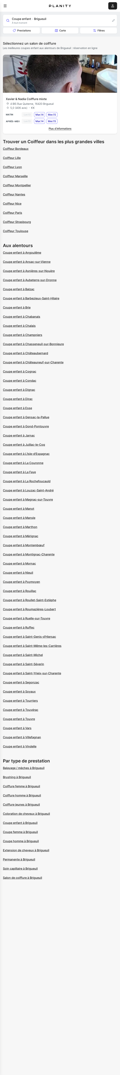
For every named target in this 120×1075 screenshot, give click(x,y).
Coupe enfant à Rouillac (19, 591)
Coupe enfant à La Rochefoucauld (26, 481)
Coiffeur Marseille (15, 176)
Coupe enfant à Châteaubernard (25, 353)
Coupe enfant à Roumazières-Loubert (29, 609)
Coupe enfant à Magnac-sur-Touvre (28, 499)
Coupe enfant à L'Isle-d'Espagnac (26, 454)
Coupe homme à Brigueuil (21, 841)
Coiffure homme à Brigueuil (22, 795)
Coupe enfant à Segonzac (21, 682)
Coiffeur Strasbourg (17, 222)
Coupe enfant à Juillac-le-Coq (24, 444)
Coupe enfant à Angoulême (22, 252)
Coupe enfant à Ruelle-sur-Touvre (26, 618)
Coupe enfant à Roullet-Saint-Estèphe (29, 600)
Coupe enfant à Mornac (19, 563)
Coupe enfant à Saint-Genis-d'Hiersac (29, 636)
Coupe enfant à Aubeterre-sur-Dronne (30, 280)
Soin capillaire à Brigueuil (20, 868)
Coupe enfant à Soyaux (19, 691)
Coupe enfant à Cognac (19, 371)
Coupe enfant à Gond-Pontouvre (26, 426)
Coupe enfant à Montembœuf (23, 545)
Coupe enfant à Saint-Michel (23, 655)
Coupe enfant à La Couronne (23, 463)
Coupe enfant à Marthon (20, 527)
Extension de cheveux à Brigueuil (26, 850)
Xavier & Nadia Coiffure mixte (26, 99)
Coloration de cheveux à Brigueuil (26, 813)
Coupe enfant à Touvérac (20, 710)
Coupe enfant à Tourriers (20, 700)
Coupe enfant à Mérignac (20, 536)
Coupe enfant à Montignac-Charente (29, 554)
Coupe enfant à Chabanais (21, 316)
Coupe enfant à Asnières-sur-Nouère (29, 271)
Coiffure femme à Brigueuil (21, 786)
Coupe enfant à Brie (17, 307)
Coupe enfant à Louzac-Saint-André (28, 490)
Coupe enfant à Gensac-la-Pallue (26, 417)
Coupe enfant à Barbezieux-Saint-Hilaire (31, 298)
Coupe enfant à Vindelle (19, 746)
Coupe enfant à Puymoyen (21, 582)
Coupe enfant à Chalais (19, 326)
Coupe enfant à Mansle (19, 518)
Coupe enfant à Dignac (19, 390)
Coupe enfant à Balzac (18, 289)
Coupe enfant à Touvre (19, 719)
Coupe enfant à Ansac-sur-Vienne (26, 262)
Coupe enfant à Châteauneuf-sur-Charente (33, 362)
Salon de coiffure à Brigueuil (22, 877)
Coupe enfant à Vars (17, 728)
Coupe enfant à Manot (18, 508)
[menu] (5, 6)
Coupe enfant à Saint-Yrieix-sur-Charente (32, 673)
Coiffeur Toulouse (15, 231)
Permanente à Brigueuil (19, 859)
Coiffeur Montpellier (17, 185)
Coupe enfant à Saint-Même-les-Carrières (32, 646)
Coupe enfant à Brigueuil (20, 823)
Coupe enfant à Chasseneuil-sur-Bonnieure (33, 344)
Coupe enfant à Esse (17, 408)
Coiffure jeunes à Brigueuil (21, 804)
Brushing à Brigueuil (17, 777)
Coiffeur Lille (12, 158)
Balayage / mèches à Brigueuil (23, 768)
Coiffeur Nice (12, 203)
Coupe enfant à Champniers (22, 335)
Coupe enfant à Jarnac (19, 435)
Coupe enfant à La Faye (19, 472)
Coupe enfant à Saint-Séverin (23, 664)
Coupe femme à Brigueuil (20, 832)
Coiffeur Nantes (14, 194)
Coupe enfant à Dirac (18, 399)
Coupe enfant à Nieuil (18, 572)
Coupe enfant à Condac (19, 380)
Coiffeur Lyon (12, 167)
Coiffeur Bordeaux (16, 149)
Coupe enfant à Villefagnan (22, 737)
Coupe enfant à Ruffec (18, 627)
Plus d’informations (60, 128)
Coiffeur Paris (12, 213)
